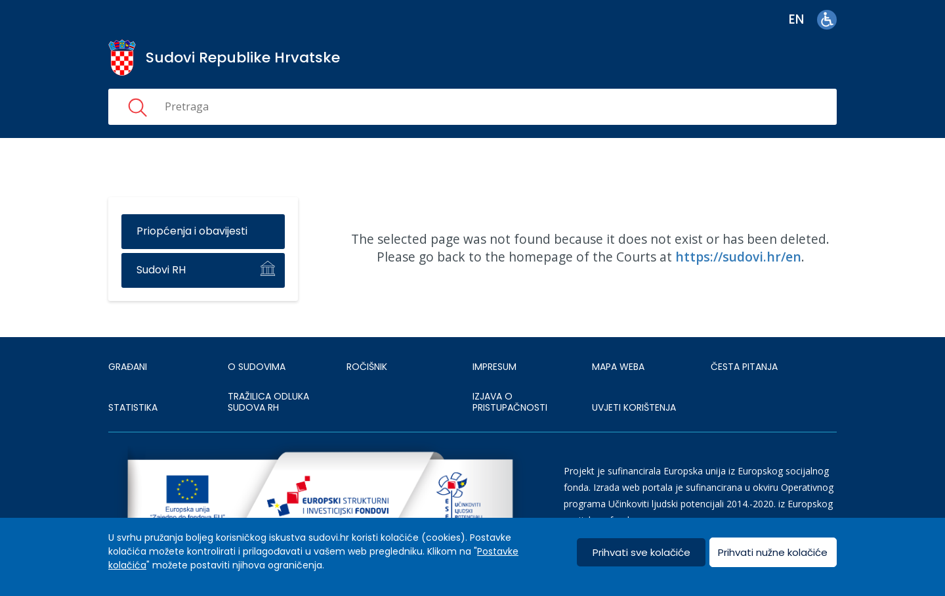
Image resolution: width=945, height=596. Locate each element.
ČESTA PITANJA (744, 366)
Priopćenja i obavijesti (191, 231)
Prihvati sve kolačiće (641, 552)
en (796, 19)
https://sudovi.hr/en (738, 256)
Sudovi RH (161, 269)
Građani (127, 366)
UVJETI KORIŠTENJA (634, 407)
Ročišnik (366, 366)
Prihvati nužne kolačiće (773, 552)
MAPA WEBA (618, 366)
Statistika (133, 407)
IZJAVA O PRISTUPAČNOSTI (509, 402)
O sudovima (256, 366)
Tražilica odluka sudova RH (268, 402)
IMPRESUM (494, 366)
